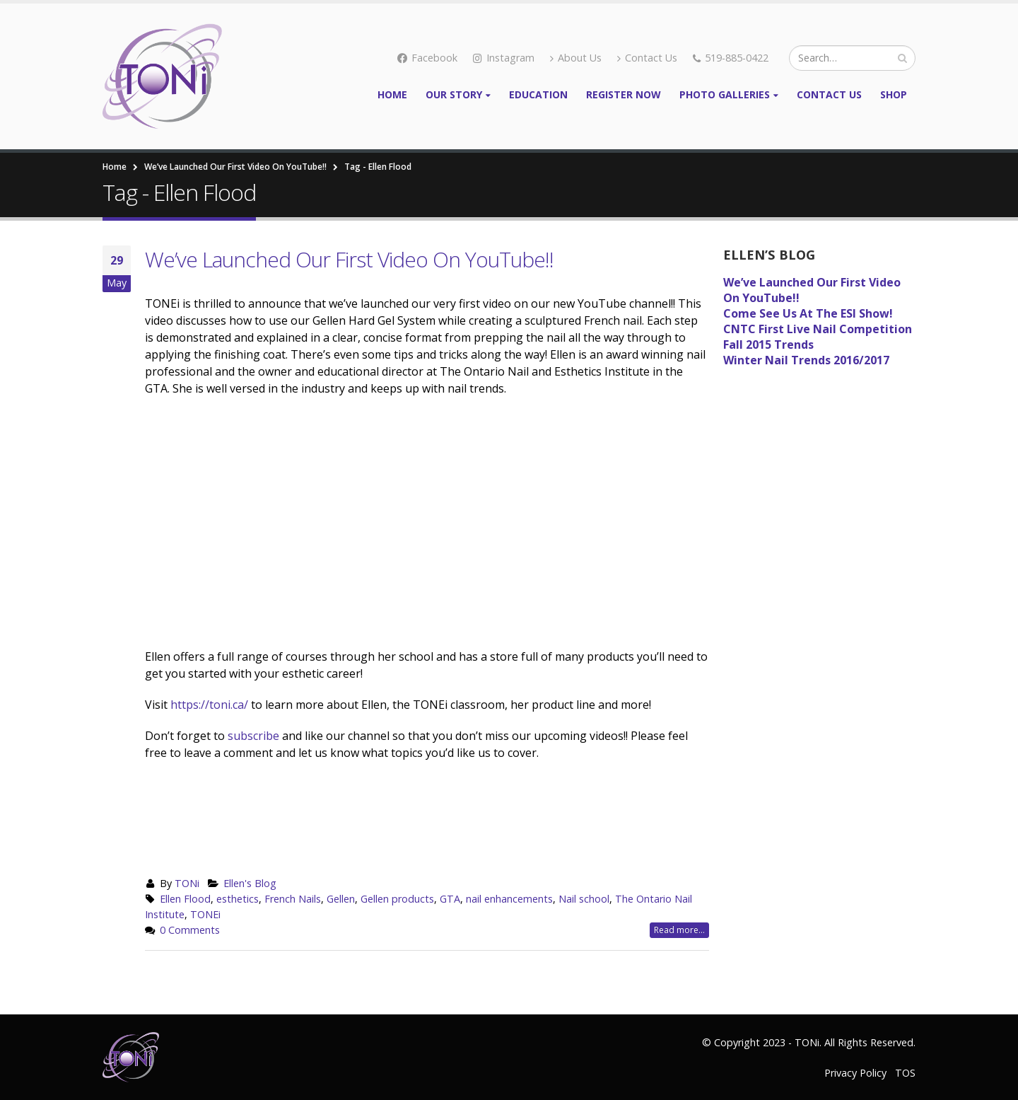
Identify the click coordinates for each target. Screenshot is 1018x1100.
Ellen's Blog (249, 883)
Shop (893, 94)
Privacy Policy (855, 1072)
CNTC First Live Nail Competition (817, 329)
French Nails (292, 898)
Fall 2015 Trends (768, 344)
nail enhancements (509, 898)
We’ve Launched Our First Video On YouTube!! (349, 259)
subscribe (255, 735)
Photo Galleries (724, 94)
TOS (905, 1072)
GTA (450, 898)
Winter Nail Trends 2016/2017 (806, 360)
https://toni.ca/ (209, 704)
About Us (576, 57)
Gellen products (397, 898)
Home (392, 94)
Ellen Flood (185, 898)
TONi (187, 883)
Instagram (503, 57)
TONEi (205, 914)
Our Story (454, 94)
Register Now (623, 94)
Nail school (583, 898)
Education (538, 94)
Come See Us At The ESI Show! (808, 313)
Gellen (341, 898)
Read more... (679, 930)
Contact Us (647, 57)
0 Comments (190, 930)
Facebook (427, 57)
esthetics (237, 898)
